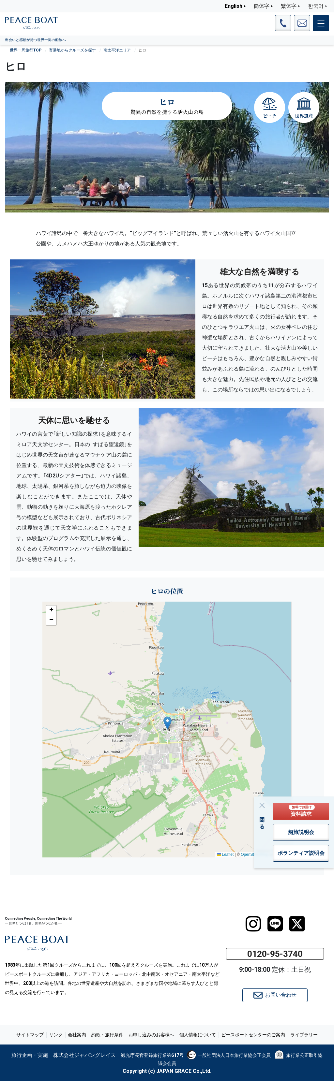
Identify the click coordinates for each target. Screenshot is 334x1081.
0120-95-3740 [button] (275, 954)
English (233, 6)
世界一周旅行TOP (25, 50)
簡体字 (261, 6)
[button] (167, 723)
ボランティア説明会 (301, 853)
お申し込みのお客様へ (151, 1034)
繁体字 (288, 6)
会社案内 (77, 1034)
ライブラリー (304, 1034)
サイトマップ (30, 1034)
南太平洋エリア (117, 50)
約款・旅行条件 (107, 1034)
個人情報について (197, 1034)
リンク (56, 1034)
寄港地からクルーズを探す (72, 50)
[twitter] (297, 924)
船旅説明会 (301, 832)
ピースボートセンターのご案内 (253, 1034)
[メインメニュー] (321, 23)
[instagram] (253, 924)
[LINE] (275, 924)
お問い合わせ (274, 995)
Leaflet (225, 854)
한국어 (316, 6)
